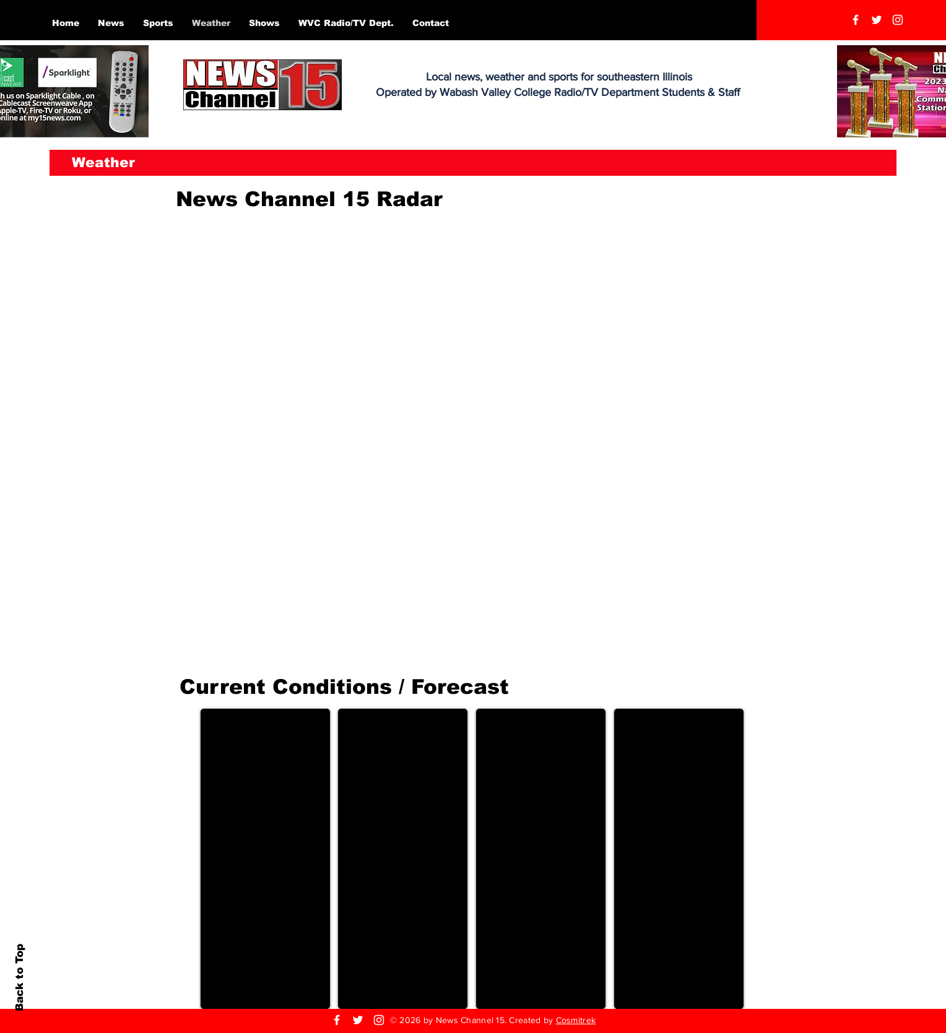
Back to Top (19, 977)
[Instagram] (898, 20)
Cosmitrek (576, 1020)
